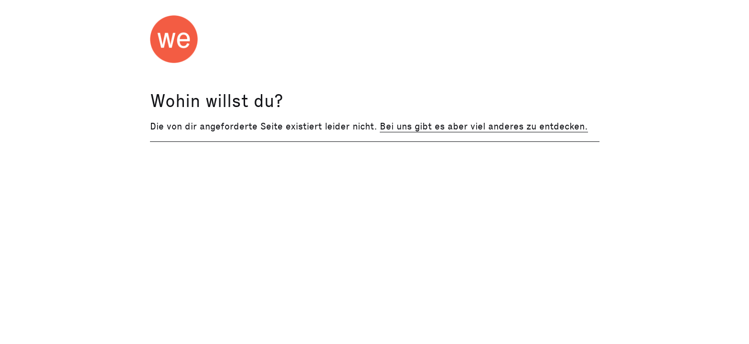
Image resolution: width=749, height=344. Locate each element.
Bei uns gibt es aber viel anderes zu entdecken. (484, 126)
